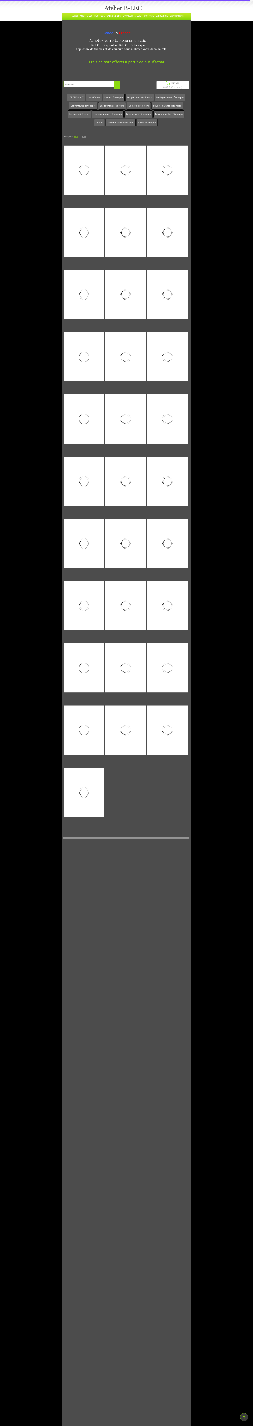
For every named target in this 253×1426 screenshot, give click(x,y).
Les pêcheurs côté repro (139, 97)
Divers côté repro (147, 122)
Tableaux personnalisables (120, 122)
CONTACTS (149, 15)
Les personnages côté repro (108, 114)
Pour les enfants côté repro (167, 105)
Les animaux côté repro (112, 105)
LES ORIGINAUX (76, 97)
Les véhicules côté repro (83, 105)
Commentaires (176, 15)
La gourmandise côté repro (169, 114)
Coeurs (99, 122)
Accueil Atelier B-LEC (82, 15)
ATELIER (138, 15)
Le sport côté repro (79, 114)
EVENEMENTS (162, 15)
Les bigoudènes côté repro (170, 97)
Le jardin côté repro (138, 105)
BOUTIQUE (99, 15)
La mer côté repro (113, 97)
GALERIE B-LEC (113, 15)
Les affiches (94, 97)
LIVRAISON (128, 15)
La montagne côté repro (138, 114)
